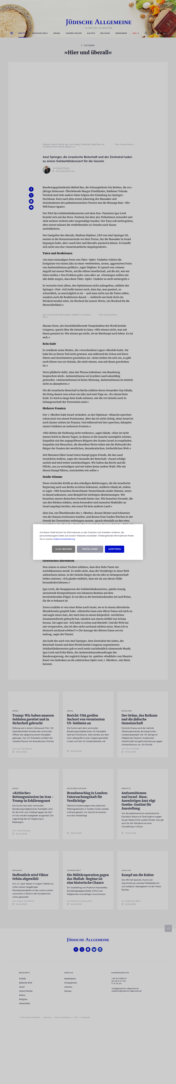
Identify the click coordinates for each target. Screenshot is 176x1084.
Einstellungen (90, 549)
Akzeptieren (114, 549)
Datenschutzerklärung (64, 539)
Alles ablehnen (63, 549)
